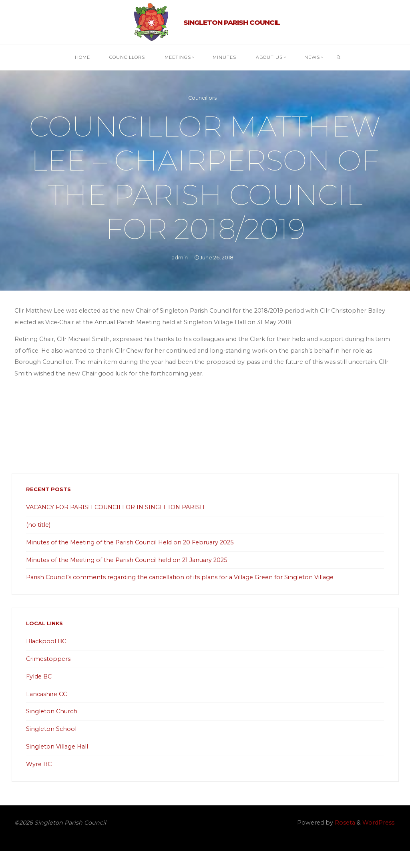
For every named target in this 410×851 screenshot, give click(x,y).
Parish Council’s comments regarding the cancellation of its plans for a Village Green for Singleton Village (180, 577)
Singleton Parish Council (231, 22)
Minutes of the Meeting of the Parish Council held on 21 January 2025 (126, 560)
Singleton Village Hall (57, 746)
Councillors (202, 98)
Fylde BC (39, 676)
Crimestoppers (48, 658)
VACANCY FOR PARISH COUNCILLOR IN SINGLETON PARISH (115, 507)
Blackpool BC (46, 641)
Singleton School (51, 729)
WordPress (378, 822)
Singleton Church (51, 711)
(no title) (38, 524)
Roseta (344, 822)
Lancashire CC (46, 694)
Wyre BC (39, 764)
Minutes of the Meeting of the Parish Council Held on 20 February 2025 (129, 542)
